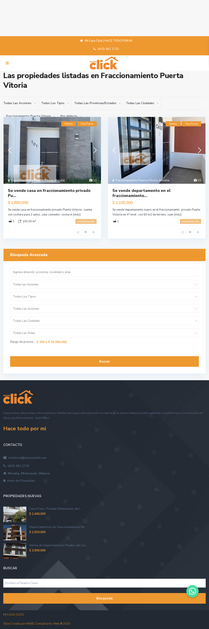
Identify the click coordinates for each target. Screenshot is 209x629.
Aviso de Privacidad (20, 481)
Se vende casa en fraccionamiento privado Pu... (49, 193)
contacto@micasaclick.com (26, 458)
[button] (192, 591)
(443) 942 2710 (108, 49)
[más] (77, 215)
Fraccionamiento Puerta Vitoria (32, 180)
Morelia (60, 180)
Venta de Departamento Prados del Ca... (58, 545)
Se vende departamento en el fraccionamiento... (141, 193)
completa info (86, 221)
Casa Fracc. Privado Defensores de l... (55, 509)
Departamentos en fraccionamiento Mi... (57, 527)
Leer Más (41, 418)
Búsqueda (104, 598)
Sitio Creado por (36, 624)
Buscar (104, 361)
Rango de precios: (22, 342)
